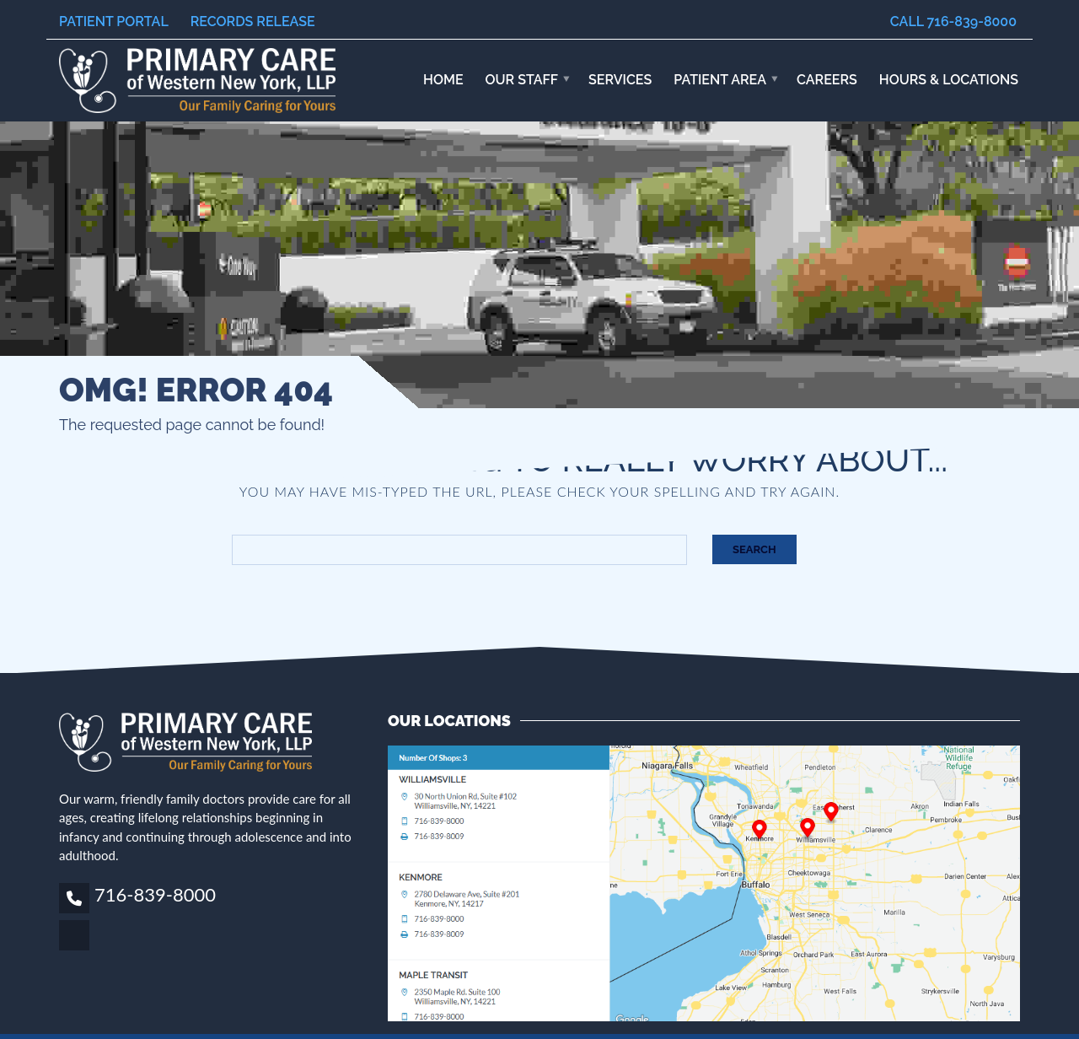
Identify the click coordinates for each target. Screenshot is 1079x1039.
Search (754, 549)
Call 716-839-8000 (953, 21)
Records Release (253, 21)
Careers (827, 80)
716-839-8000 (155, 894)
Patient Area (720, 80)
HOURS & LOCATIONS (948, 80)
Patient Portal (114, 21)
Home (443, 80)
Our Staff (522, 80)
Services (620, 80)
